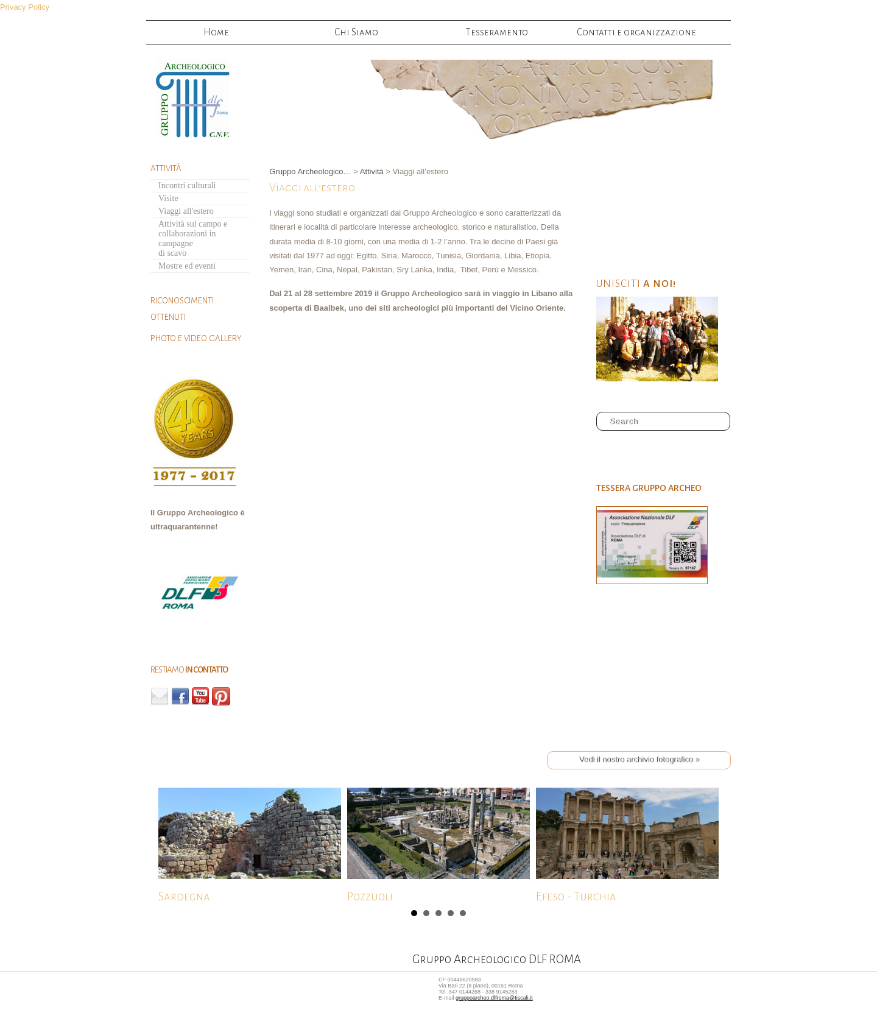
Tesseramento (496, 32)
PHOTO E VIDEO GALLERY (195, 338)
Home (216, 32)
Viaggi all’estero (312, 188)
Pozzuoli (438, 844)
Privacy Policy (24, 7)
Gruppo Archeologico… (310, 171)
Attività (372, 171)
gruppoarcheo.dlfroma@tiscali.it (494, 998)
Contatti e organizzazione (636, 32)
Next (168, 846)
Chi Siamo (356, 32)
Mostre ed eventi (187, 265)
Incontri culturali (187, 185)
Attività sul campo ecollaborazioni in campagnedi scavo (192, 238)
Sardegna (249, 844)
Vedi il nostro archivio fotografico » (639, 759)
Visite (168, 198)
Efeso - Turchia (627, 844)
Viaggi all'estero (186, 211)
